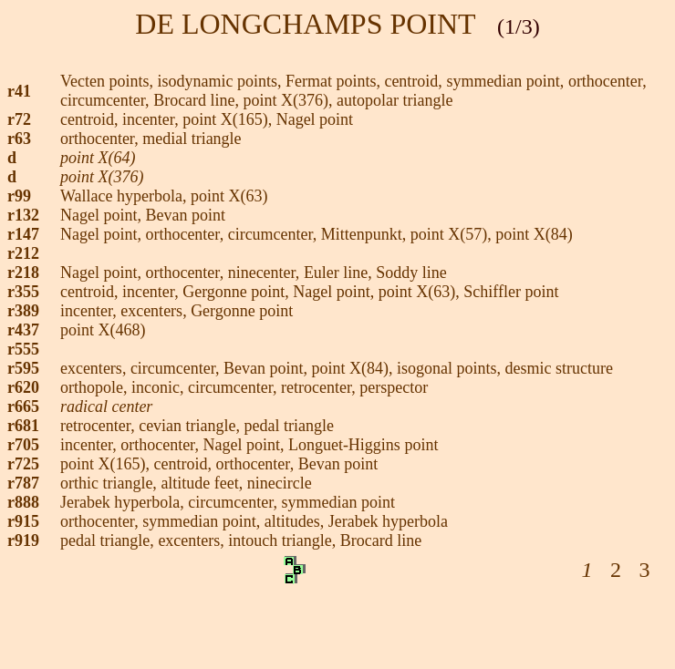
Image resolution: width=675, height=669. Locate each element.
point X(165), (107, 464)
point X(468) (103, 330)
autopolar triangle (394, 100)
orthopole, (95, 387)
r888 (23, 502)
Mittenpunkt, (365, 234)
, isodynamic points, (217, 81)
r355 (23, 292)
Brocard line (193, 100)
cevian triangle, (191, 426)
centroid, (415, 81)
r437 (23, 330)
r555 (23, 349)
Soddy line (411, 272)
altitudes (292, 521)
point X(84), (355, 368)
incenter (148, 119)
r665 (23, 406)
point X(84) (534, 234)
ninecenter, (266, 272)
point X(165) (225, 119)
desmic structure (559, 368)
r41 (19, 91)
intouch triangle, (283, 540)
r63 (19, 138)
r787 (23, 483)
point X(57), (451, 234)
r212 (23, 253)
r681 (23, 426)
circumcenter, (106, 100)
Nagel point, (244, 445)
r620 (23, 387)
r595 (23, 368)
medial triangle (193, 138)
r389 (23, 311)
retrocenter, (320, 387)
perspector (393, 387)
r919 (23, 540)
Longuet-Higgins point (363, 445)
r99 (19, 196)
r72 (19, 119)
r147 (23, 234)
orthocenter (605, 81)
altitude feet (199, 483)
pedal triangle (289, 426)
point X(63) (229, 196)
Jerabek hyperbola (388, 521)
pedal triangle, (109, 540)
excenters (151, 311)
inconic (155, 387)
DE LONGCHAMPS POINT (305, 23)
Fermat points (331, 81)
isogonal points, (451, 368)
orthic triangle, (110, 483)
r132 (23, 215)
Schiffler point (510, 292)
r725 (23, 464)
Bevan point (185, 215)
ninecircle (279, 483)
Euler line (336, 272)
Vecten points (104, 81)
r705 (23, 445)
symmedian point (339, 502)
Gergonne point (233, 292)
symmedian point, (507, 81)
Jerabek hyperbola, (124, 502)
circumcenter (270, 234)
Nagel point (314, 119)
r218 (23, 272)
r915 (23, 521)
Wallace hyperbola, (125, 196)
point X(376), (291, 100)
